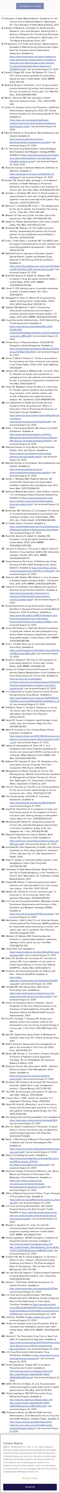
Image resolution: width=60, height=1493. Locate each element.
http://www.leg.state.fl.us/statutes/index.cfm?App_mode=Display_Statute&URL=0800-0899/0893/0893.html (31, 1374)
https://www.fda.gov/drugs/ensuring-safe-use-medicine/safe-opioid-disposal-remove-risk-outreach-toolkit (33, 1215)
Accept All (30, 1487)
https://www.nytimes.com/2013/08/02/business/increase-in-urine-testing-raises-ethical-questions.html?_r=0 (35, 739)
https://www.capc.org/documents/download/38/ (33, 1120)
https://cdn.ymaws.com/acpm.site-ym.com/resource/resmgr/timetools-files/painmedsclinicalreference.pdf (27, 1183)
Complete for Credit (30, 6)
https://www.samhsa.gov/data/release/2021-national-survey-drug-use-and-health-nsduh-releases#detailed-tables (31, 1425)
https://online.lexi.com (38, 1317)
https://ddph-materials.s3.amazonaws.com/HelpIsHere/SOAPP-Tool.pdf (34, 980)
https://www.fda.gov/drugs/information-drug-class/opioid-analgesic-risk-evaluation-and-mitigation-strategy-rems (34, 158)
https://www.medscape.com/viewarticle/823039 (33, 1288)
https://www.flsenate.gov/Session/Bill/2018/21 (32, 802)
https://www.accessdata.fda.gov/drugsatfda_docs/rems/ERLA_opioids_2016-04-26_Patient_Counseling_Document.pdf (34, 1161)
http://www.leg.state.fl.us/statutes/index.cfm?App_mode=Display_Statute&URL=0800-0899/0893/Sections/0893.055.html (31, 1402)
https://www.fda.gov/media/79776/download (31, 914)
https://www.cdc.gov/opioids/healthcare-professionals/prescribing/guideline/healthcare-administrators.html (33, 123)
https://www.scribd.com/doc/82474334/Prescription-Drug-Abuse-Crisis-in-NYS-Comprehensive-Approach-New (35, 1345)
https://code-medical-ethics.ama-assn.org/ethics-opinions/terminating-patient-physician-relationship (31, 501)
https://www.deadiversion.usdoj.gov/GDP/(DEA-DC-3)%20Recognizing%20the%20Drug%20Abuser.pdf (34, 701)
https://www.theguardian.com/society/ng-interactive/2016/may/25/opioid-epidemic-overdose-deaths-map (30, 596)
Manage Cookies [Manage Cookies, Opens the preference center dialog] (30, 1478)
